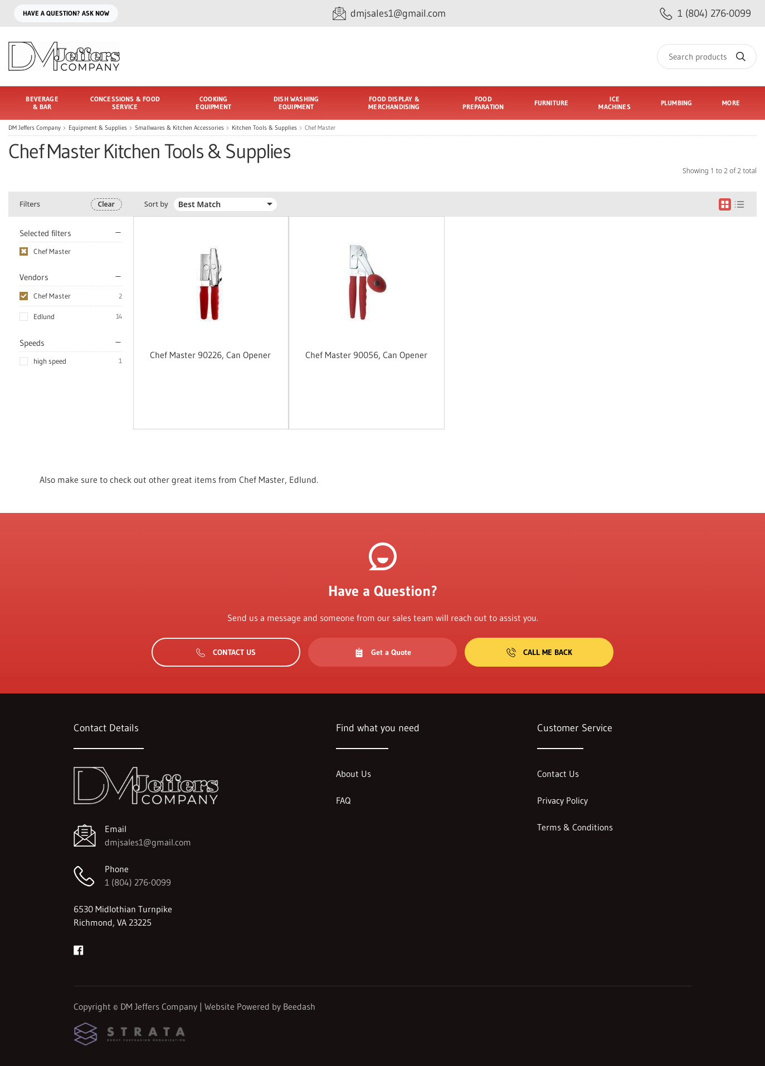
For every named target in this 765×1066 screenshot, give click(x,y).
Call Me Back (539, 652)
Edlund (44, 316)
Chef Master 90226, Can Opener (210, 355)
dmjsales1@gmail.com (148, 842)
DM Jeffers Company (34, 127)
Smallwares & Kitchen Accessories (179, 127)
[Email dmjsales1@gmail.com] (389, 13)
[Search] (707, 56)
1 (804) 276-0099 (138, 882)
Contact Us (226, 652)
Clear (106, 204)
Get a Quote (382, 652)
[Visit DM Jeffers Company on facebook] (79, 949)
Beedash (299, 1006)
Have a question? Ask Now (66, 13)
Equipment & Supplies (98, 127)
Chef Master (52, 295)
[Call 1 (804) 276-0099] (705, 13)
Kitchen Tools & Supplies (264, 127)
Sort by (156, 204)
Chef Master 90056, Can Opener (366, 355)
